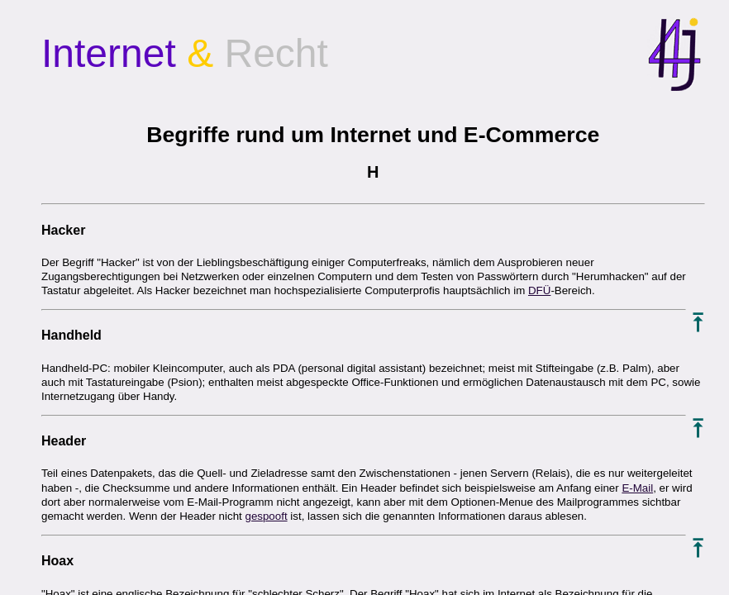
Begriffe (188, 134)
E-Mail (637, 488)
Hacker (63, 230)
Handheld (71, 335)
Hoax (57, 561)
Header (63, 441)
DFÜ (539, 290)
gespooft (266, 516)
